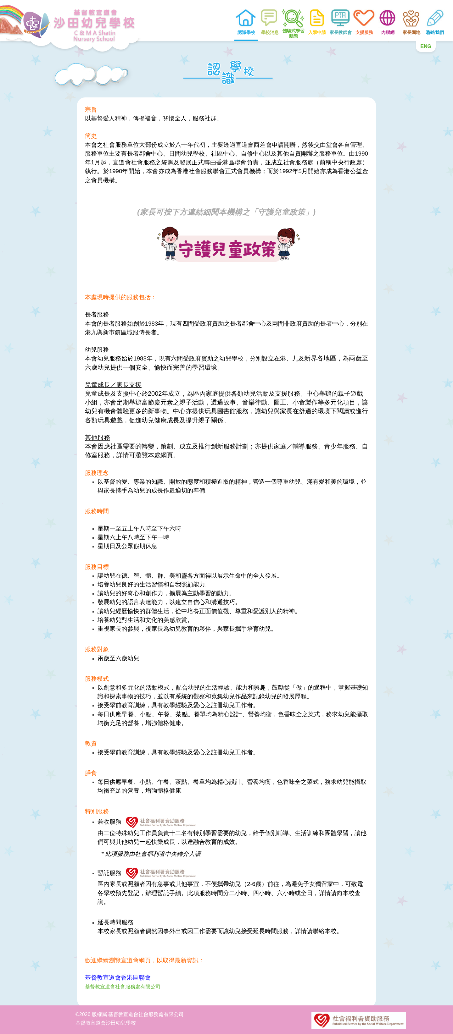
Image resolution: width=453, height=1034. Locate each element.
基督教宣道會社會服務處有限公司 (122, 986)
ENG (425, 46)
